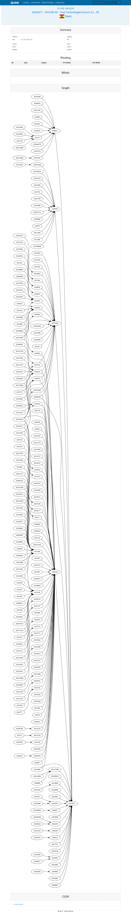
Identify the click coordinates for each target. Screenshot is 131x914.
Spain (65, 16)
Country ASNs (35, 2)
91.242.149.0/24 (65, 8)
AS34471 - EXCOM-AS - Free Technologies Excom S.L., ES (65, 12)
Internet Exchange (47, 2)
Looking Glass (59, 2)
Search (119, 3)
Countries (26, 2)
